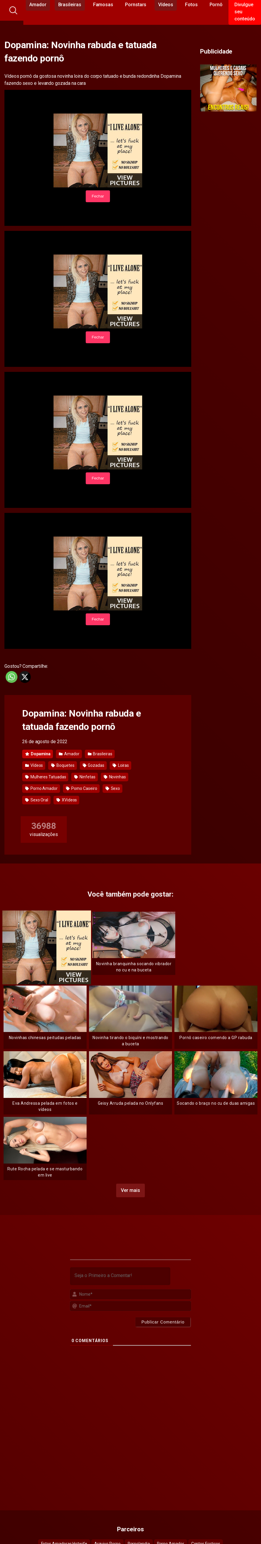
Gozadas (93, 765)
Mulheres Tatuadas (45, 777)
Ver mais (130, 1190)
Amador (69, 753)
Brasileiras (100, 753)
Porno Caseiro (81, 788)
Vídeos (34, 765)
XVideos (66, 800)
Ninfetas (84, 777)
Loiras (121, 765)
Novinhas (115, 777)
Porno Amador (41, 788)
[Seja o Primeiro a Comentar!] (120, 1276)
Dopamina (38, 753)
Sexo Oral (36, 800)
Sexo (113, 788)
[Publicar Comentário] (162, 1322)
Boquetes (62, 765)
